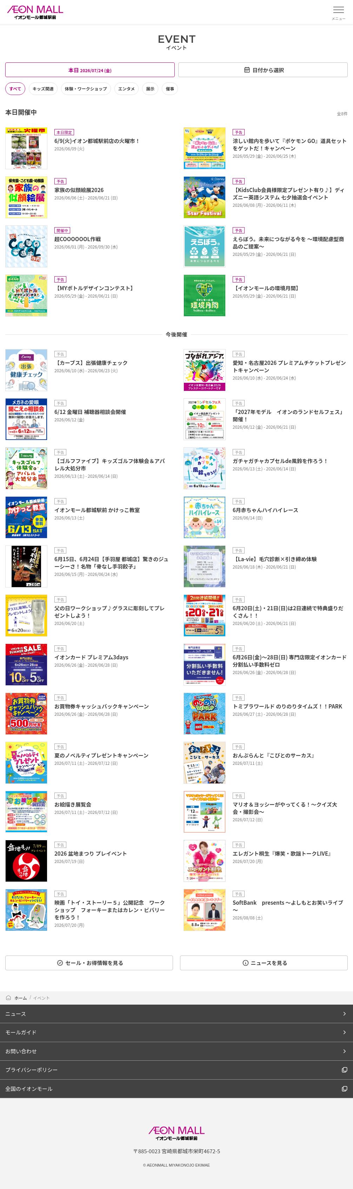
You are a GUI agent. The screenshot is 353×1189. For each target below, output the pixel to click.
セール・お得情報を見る (89, 962)
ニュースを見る (264, 962)
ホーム (16, 998)
